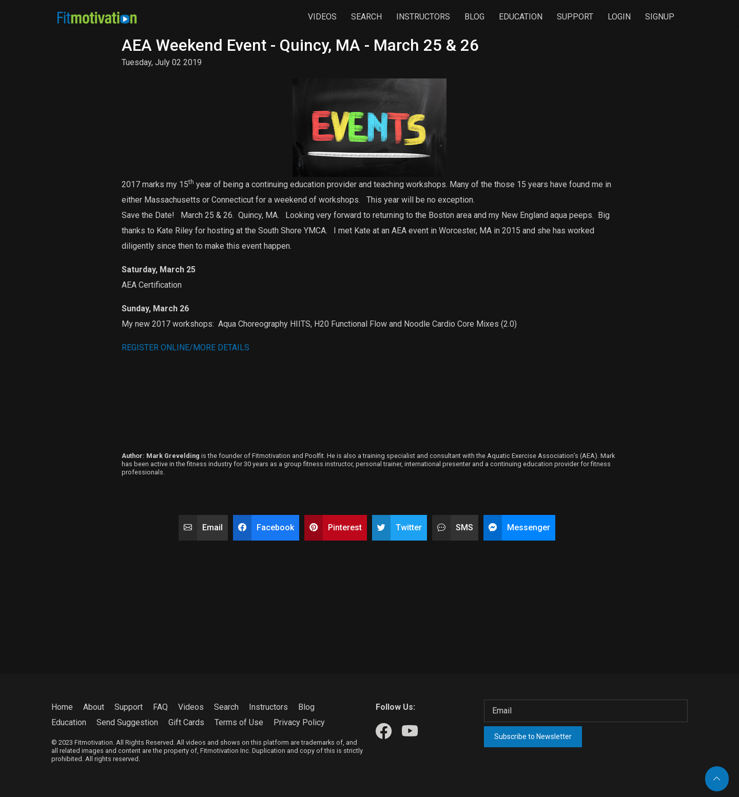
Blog (474, 17)
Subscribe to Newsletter (533, 736)
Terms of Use (239, 722)
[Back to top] (717, 778)
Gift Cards (186, 722)
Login (619, 17)
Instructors (423, 17)
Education (520, 17)
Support (575, 17)
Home (62, 707)
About (93, 707)
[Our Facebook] (384, 732)
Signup (659, 17)
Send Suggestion (127, 722)
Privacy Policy (299, 722)
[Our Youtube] (410, 732)
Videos (322, 17)
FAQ (160, 707)
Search (366, 17)
